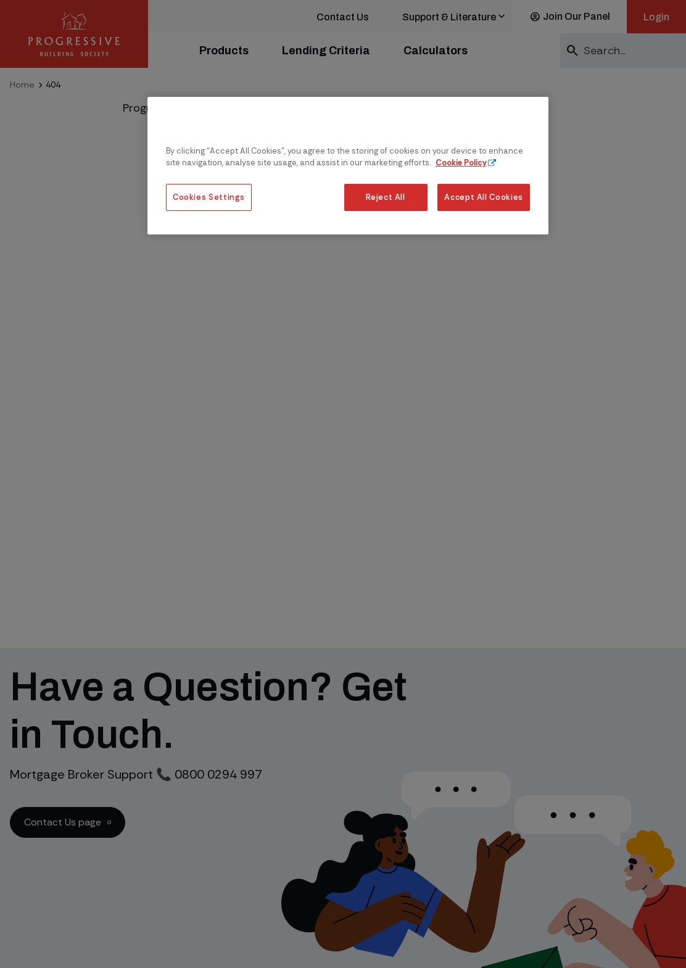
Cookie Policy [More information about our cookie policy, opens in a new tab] (461, 162)
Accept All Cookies (483, 197)
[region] (347, 165)
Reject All (385, 197)
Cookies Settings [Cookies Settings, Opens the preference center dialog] (209, 197)
